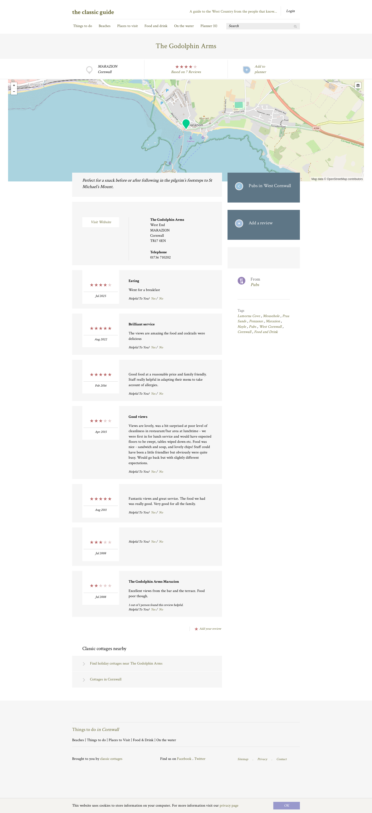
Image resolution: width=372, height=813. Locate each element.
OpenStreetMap (337, 179)
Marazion (273, 321)
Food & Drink (143, 740)
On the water (184, 25)
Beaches (105, 25)
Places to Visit (119, 740)
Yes (153, 298)
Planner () (208, 25)
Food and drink (155, 25)
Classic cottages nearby (104, 648)
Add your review (210, 629)
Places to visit (127, 25)
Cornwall (244, 331)
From (270, 282)
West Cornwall (271, 326)
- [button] (14, 91)
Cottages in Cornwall (105, 679)
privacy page (229, 805)
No (161, 298)
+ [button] (14, 85)
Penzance (256, 321)
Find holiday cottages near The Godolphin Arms (126, 663)
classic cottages (111, 758)
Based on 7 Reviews (186, 71)
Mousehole (271, 316)
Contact (281, 759)
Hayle (242, 326)
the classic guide (93, 12)
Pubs (253, 326)
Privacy (262, 759)
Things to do (82, 25)
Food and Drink (266, 331)
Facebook (184, 758)
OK (286, 805)
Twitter (199, 758)
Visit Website (101, 222)
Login (290, 11)
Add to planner (260, 69)
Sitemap (242, 759)
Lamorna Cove (249, 316)
